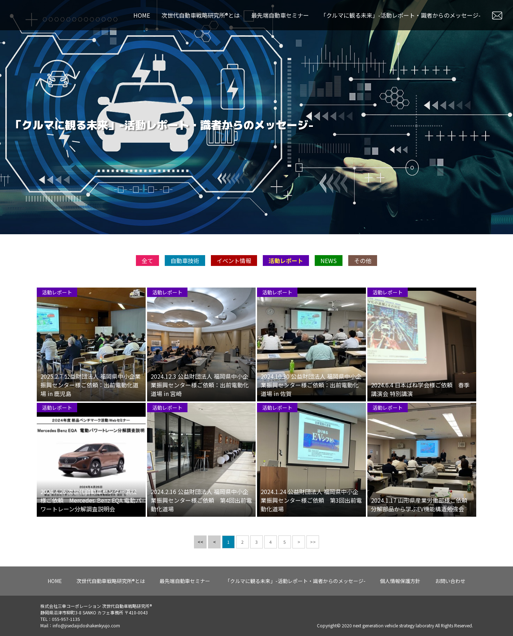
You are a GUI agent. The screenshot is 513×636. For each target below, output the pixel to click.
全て (147, 265)
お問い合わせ (450, 580)
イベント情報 (234, 265)
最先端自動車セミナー (280, 15)
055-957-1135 (66, 619)
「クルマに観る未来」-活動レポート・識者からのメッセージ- (400, 15)
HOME (141, 15)
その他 (362, 265)
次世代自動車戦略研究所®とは (201, 15)
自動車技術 (185, 265)
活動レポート (286, 265)
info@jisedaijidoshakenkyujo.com (86, 625)
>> (313, 546)
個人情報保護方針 (400, 580)
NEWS (328, 265)
